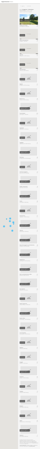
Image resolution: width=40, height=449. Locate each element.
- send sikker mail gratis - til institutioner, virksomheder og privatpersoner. (29, 445)
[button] (6, 219)
